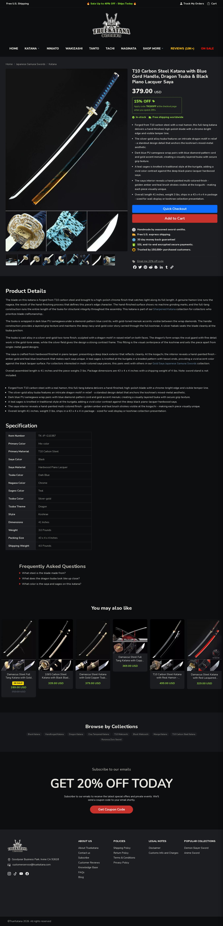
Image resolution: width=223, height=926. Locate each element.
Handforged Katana (54, 734)
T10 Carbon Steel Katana (183, 734)
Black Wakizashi (140, 734)
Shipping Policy (122, 848)
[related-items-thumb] (18, 644)
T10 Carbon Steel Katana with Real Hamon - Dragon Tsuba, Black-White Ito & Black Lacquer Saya (167, 676)
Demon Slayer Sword (196, 848)
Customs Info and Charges (163, 853)
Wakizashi (74, 48)
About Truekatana (88, 848)
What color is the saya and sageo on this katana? (51, 584)
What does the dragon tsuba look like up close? (51, 578)
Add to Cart (175, 218)
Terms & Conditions (124, 857)
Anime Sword (192, 853)
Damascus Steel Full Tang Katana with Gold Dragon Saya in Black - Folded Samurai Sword (18, 676)
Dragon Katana (76, 734)
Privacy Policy (121, 862)
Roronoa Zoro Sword (111, 739)
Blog (81, 877)
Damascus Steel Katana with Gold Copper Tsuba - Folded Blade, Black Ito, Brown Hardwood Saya (93, 676)
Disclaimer (154, 848)
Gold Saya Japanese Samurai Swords (175, 363)
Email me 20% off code (150, 261)
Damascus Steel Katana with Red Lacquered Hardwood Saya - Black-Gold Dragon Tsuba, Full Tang (204, 676)
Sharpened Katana (164, 309)
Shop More (153, 48)
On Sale (207, 48)
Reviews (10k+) (182, 48)
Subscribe (83, 857)
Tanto (94, 48)
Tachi (110, 48)
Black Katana (34, 734)
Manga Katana (160, 734)
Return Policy (121, 853)
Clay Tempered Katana (98, 734)
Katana (32, 48)
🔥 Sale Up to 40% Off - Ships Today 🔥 (111, 3)
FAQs (81, 872)
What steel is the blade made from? (44, 573)
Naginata (128, 48)
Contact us (84, 853)
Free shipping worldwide (166, 117)
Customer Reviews (89, 862)
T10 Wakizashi (121, 734)
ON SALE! (18, 683)
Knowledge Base (88, 867)
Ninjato (53, 48)
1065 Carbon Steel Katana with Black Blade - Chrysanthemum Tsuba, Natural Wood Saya (56, 676)
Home (13, 48)
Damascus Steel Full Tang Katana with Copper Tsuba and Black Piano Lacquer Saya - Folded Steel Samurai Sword (130, 658)
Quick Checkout (175, 209)
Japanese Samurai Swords (30, 64)
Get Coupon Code (111, 809)
